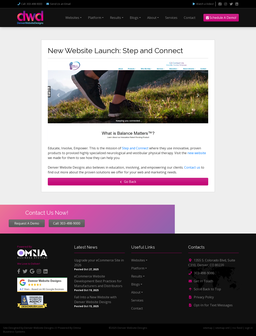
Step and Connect (135, 148)
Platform (94, 17)
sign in (249, 328)
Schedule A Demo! (221, 17)
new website (196, 153)
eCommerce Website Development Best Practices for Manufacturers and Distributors (98, 281)
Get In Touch (200, 281)
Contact (189, 17)
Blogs (134, 17)
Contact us (192, 167)
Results (115, 17)
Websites (72, 17)
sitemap (208, 328)
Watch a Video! (203, 4)
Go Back (128, 181)
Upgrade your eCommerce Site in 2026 (99, 262)
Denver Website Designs (39, 328)
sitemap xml (222, 328)
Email (58, 4)
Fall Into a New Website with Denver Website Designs (95, 299)
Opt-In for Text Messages (210, 305)
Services (171, 17)
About (151, 17)
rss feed (237, 328)
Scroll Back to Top (204, 289)
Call (29, 4)
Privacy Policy (201, 297)
